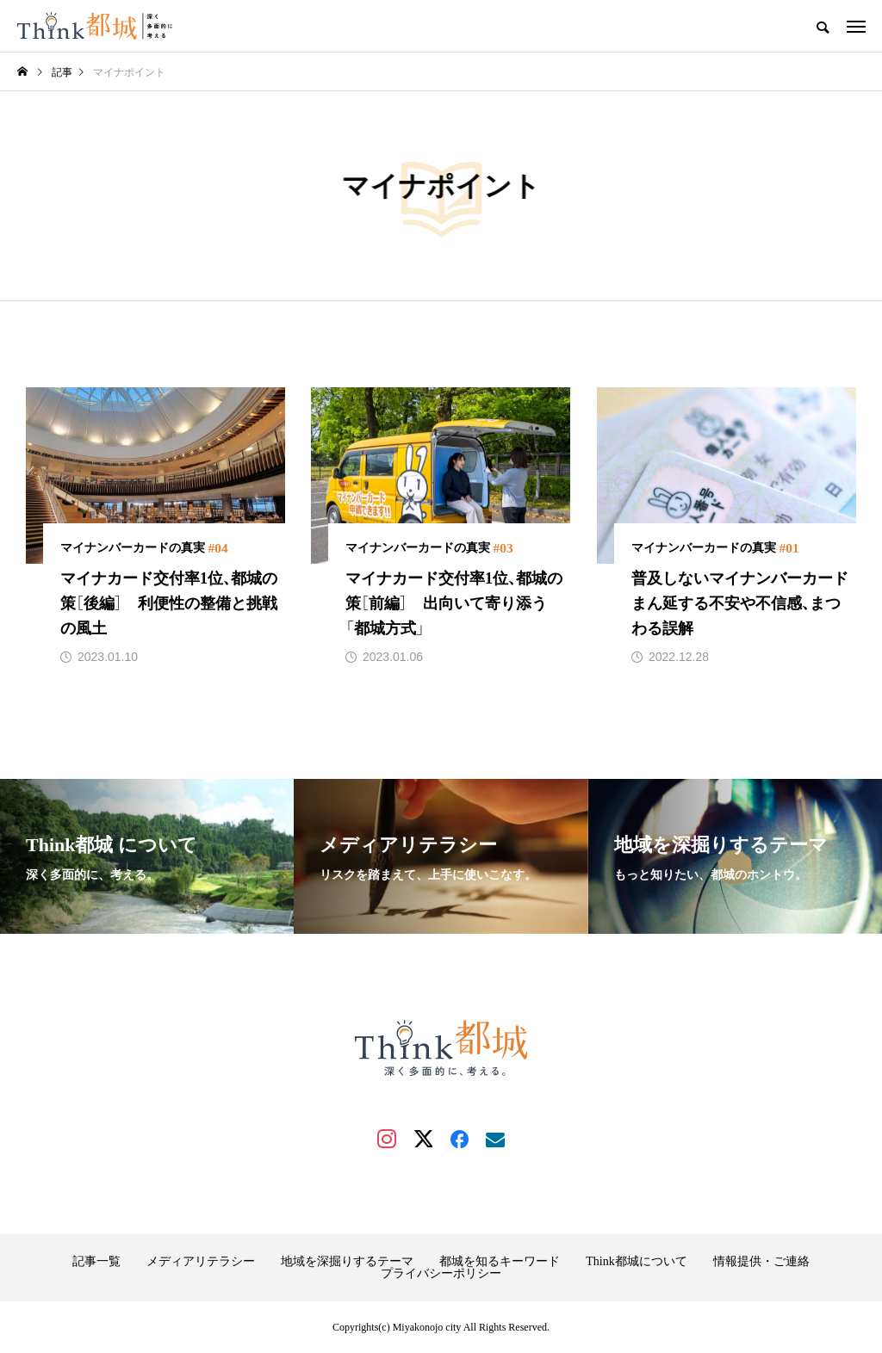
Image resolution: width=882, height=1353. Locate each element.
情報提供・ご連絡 (761, 1262)
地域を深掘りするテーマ (347, 1262)
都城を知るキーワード (499, 1262)
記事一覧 (96, 1262)
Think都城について (636, 1262)
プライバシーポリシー (441, 1274)
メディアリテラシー (200, 1262)
